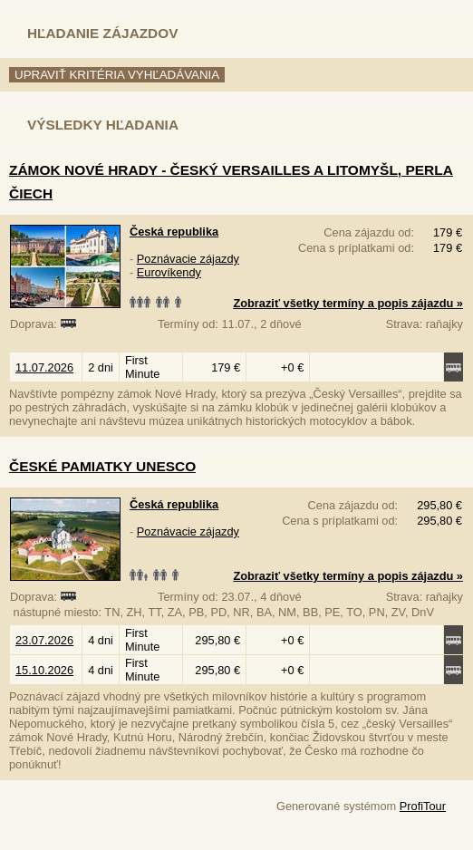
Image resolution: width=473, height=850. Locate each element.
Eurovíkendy (169, 272)
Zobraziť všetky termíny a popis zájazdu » (348, 303)
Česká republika (174, 231)
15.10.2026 (44, 670)
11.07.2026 (44, 367)
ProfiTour (423, 806)
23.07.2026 (44, 640)
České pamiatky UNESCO (102, 466)
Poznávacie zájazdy (188, 259)
